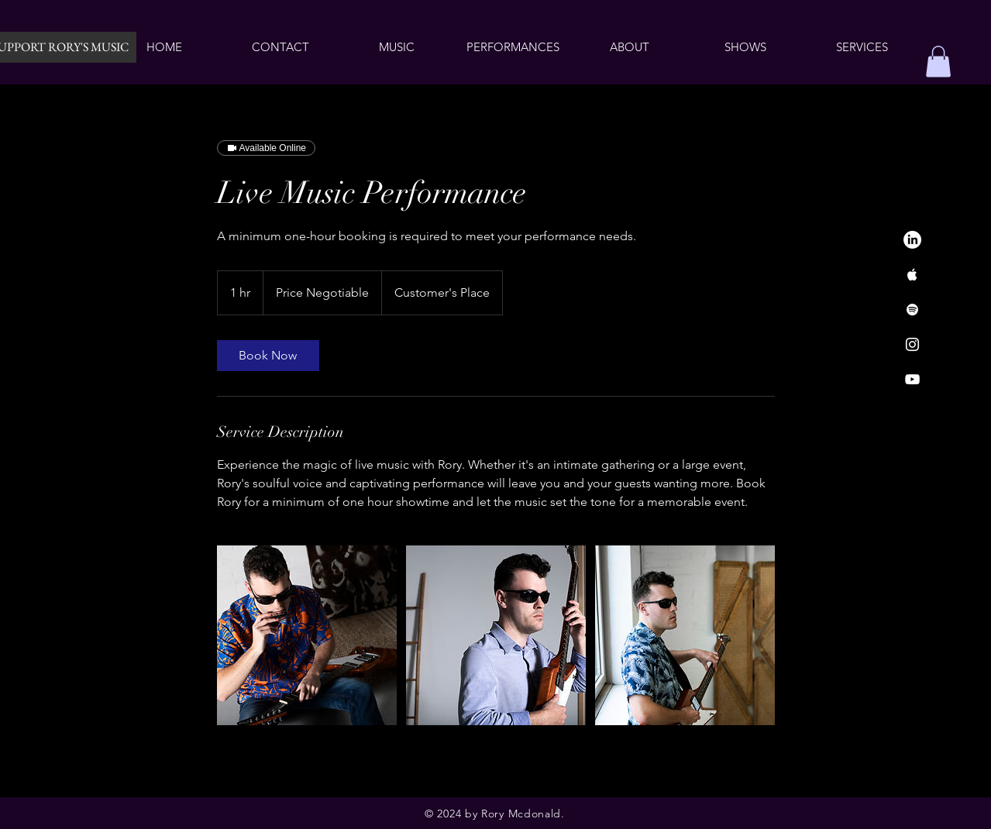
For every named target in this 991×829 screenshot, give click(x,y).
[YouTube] (912, 379)
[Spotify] (912, 309)
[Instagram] (912, 344)
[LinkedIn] (912, 240)
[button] (938, 61)
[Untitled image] (307, 635)
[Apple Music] (912, 275)
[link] (268, 355)
